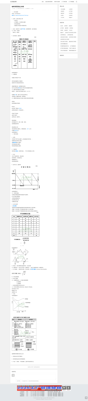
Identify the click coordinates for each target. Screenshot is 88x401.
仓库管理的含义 (63, 34)
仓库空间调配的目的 (64, 43)
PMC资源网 (63, 9)
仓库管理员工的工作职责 (64, 39)
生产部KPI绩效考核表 (64, 48)
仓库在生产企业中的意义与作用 (70, 32)
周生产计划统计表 (72, 48)
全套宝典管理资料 (48, 1)
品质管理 (70, 15)
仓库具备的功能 (70, 34)
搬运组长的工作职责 (72, 41)
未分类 (61, 25)
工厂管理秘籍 (71, 1)
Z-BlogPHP (42, 399)
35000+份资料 (57, 1)
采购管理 (62, 11)
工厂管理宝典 (64, 1)
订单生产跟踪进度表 (64, 50)
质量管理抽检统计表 (72, 50)
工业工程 (62, 17)
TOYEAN (50, 399)
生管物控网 (13, 1)
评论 (19, 380)
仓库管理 (70, 9)
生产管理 (70, 11)
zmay (14, 8)
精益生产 (70, 17)
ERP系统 (70, 13)
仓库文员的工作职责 (64, 41)
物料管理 (28, 8)
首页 (43, 1)
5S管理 (62, 15)
